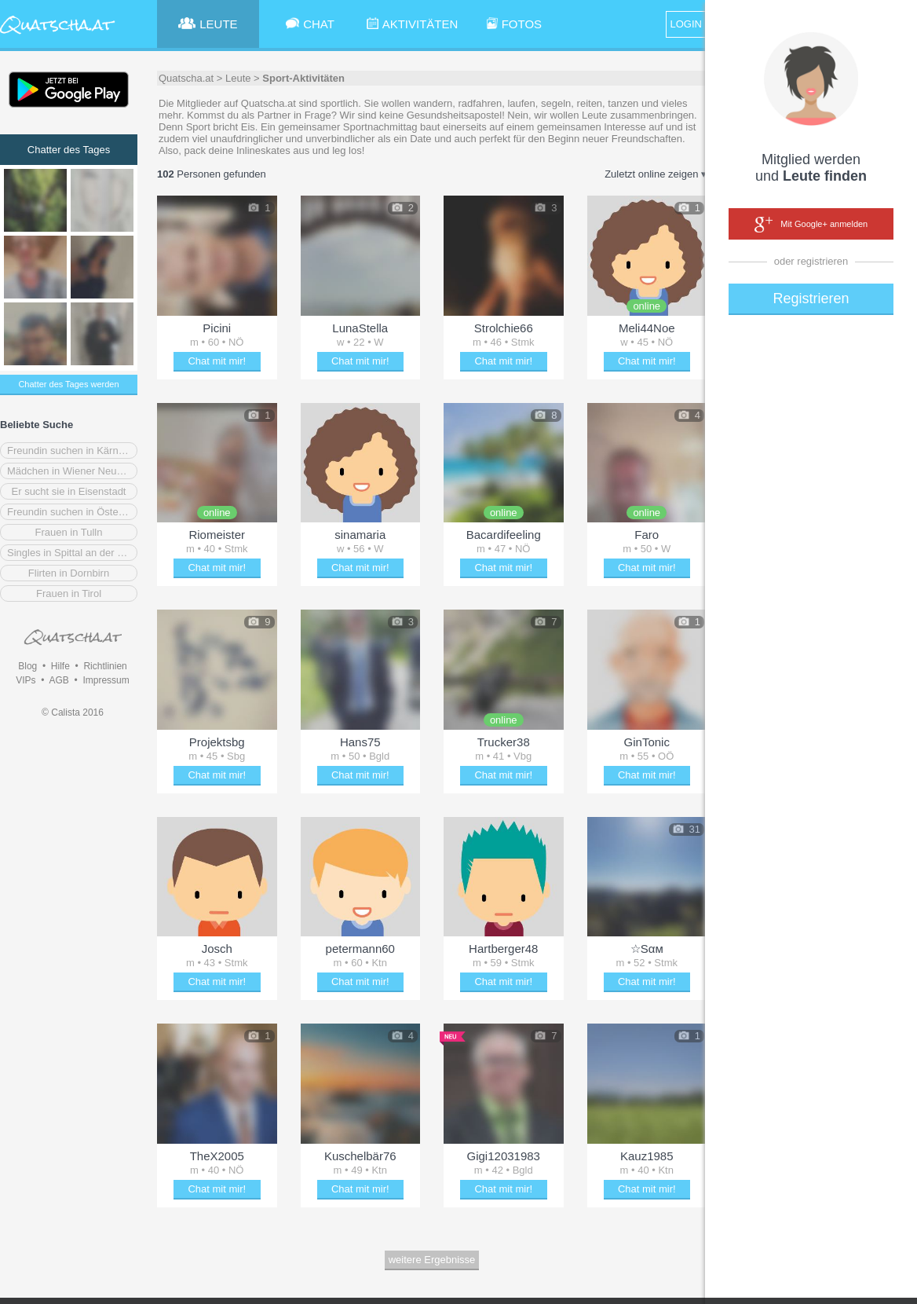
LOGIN (686, 24)
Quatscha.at (186, 78)
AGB (58, 680)
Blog (27, 666)
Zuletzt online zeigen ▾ (656, 174)
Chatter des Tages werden (68, 384)
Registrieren (811, 298)
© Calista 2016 (73, 712)
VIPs (25, 680)
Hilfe (60, 666)
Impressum (105, 680)
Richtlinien (104, 666)
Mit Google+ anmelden (811, 225)
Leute (238, 78)
